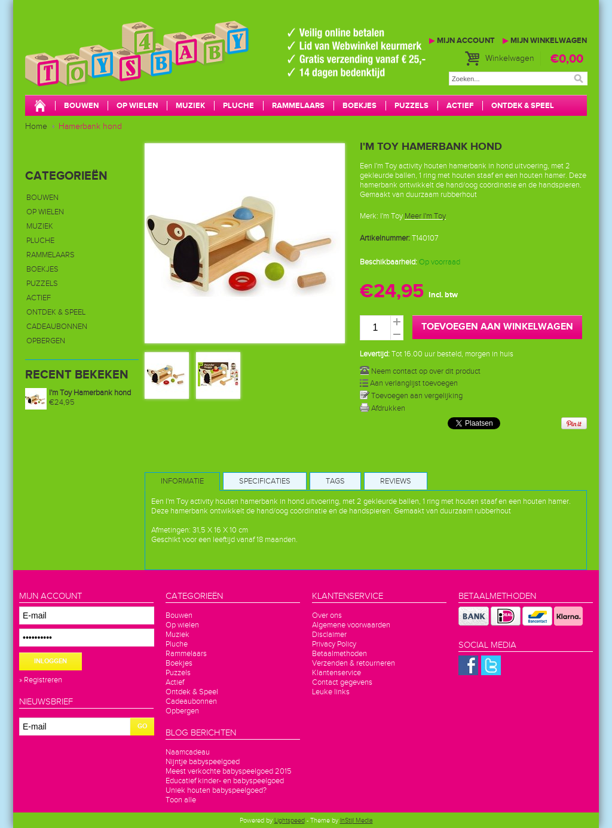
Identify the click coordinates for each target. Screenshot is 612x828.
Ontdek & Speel (522, 105)
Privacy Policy (334, 644)
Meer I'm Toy (425, 216)
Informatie (182, 481)
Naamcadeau (188, 752)
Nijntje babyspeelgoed (203, 762)
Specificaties (264, 481)
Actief (459, 105)
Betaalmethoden (339, 653)
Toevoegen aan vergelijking (411, 396)
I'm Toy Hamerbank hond (90, 393)
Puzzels (411, 105)
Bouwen (81, 105)
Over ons (327, 615)
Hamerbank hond (90, 126)
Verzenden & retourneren (353, 663)
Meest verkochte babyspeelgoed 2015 (229, 771)
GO (142, 726)
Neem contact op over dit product (420, 371)
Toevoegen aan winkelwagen (497, 327)
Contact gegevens (342, 682)
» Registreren (40, 680)
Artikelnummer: (385, 238)
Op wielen (137, 105)
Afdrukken (382, 408)
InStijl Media (356, 820)
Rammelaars (298, 105)
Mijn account (462, 40)
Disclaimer (329, 634)
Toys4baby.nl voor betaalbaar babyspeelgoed (204, 66)
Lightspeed (289, 820)
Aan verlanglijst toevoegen (409, 383)
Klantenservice (336, 673)
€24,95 (62, 402)
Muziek (190, 105)
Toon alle (181, 800)
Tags (335, 481)
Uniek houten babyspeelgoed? (216, 790)
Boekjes (359, 105)
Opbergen (45, 341)
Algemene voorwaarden (351, 625)
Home (36, 126)
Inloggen (50, 661)
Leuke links (331, 692)
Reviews (395, 481)
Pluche (238, 105)
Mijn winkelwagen (545, 40)
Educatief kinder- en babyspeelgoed (225, 781)
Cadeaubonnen (56, 326)
